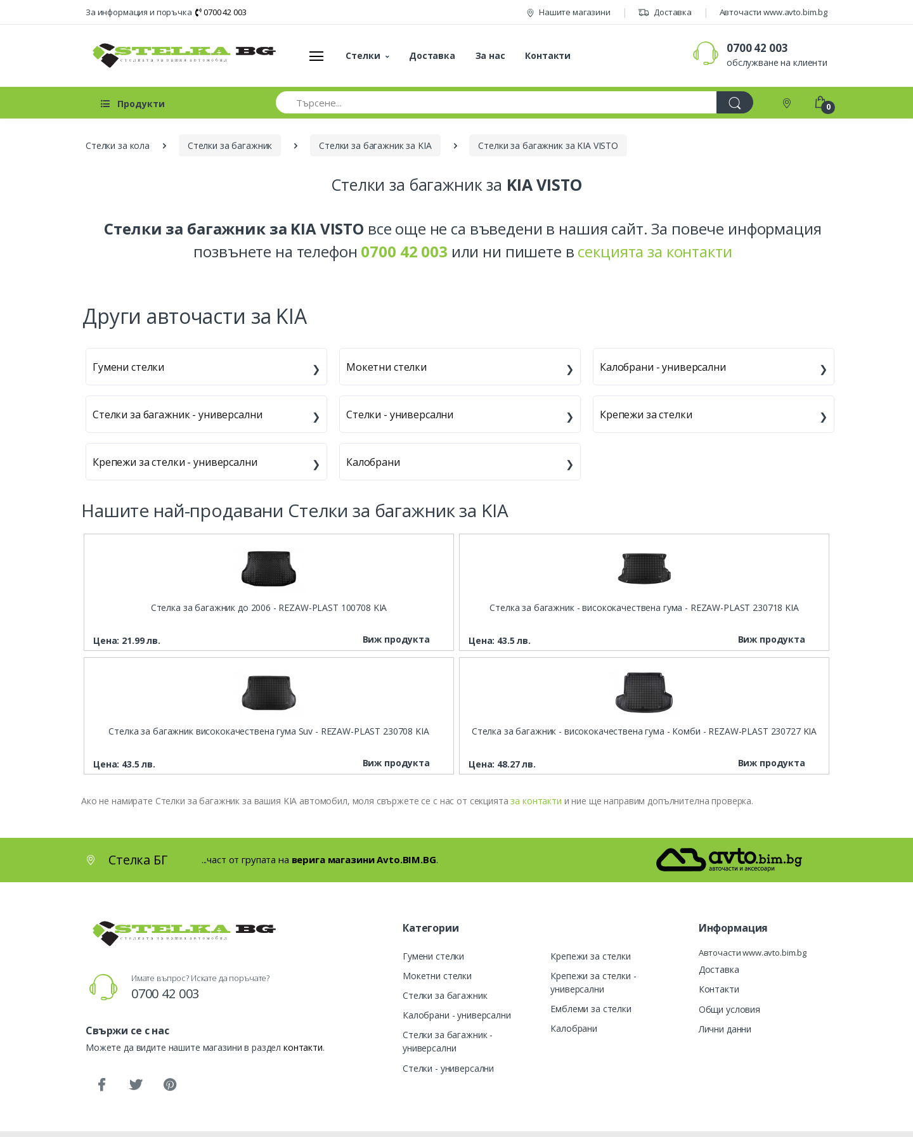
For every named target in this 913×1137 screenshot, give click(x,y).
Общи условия (729, 1009)
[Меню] (316, 56)
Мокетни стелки (386, 367)
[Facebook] (101, 1085)
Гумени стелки (128, 367)
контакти (303, 1047)
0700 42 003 (220, 12)
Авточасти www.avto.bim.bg (773, 12)
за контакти (535, 801)
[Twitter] (136, 1085)
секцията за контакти (655, 251)
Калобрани (373, 462)
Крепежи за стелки (646, 414)
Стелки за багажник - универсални (177, 414)
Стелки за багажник (445, 995)
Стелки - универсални (399, 414)
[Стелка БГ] (181, 55)
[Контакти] (788, 102)
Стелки (363, 55)
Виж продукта (396, 639)
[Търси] (734, 102)
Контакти (548, 55)
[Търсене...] (496, 102)
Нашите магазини (568, 12)
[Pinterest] (170, 1085)
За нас (490, 55)
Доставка (665, 12)
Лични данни (725, 1029)
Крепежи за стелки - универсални (175, 462)
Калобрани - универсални (663, 367)
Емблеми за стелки (590, 1009)
